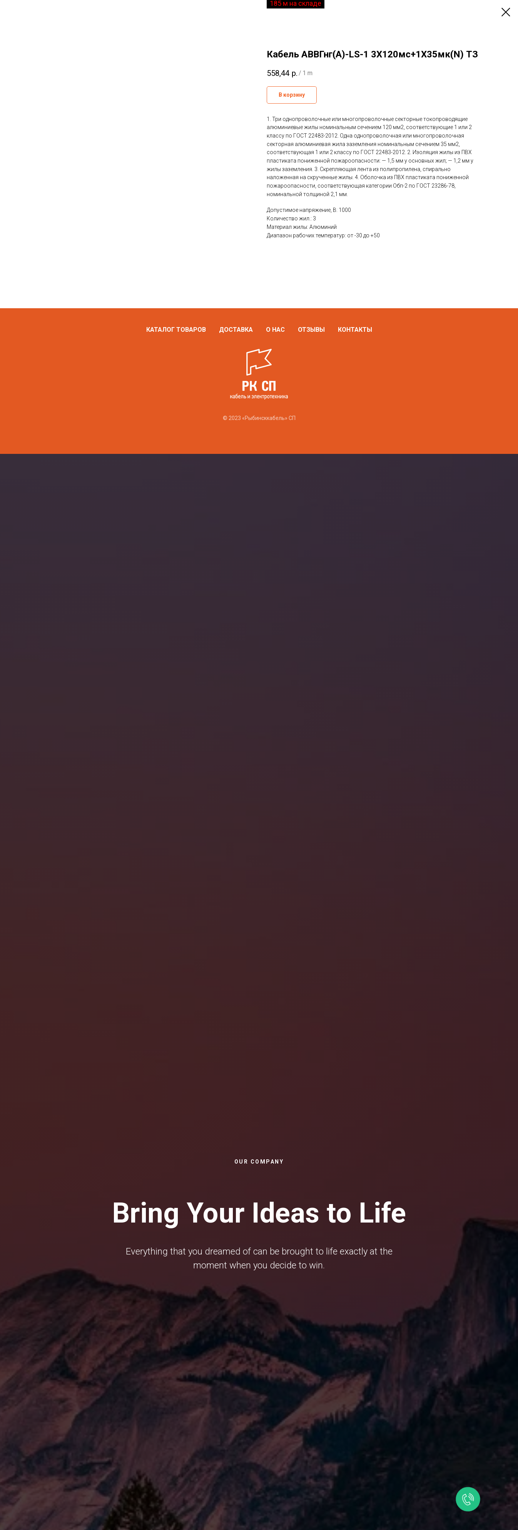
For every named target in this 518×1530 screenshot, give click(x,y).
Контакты (355, 329)
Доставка (236, 329)
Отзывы (311, 329)
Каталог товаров (176, 329)
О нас (275, 329)
